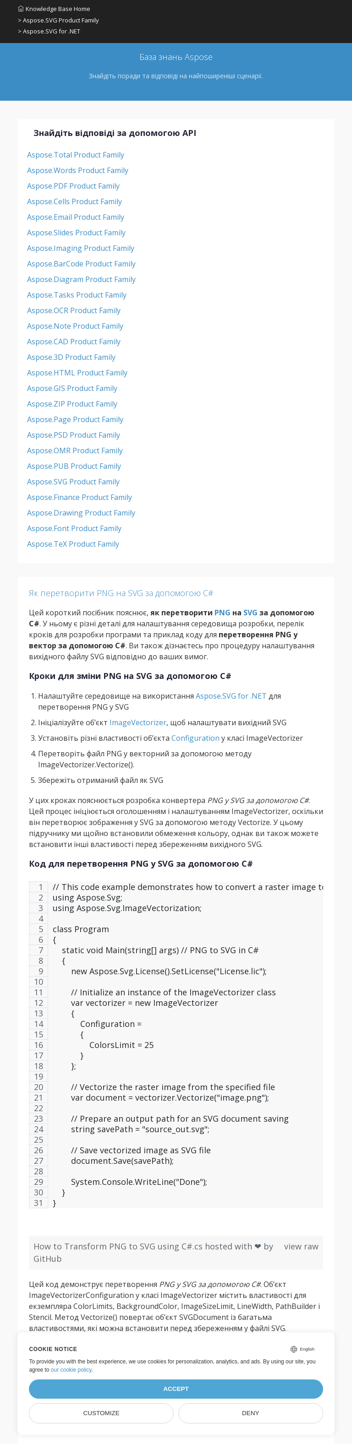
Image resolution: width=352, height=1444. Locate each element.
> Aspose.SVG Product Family (58, 20)
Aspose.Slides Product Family (76, 233)
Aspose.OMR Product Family (75, 450)
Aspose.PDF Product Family (73, 186)
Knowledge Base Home (54, 9)
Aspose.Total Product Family (75, 155)
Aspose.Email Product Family (75, 217)
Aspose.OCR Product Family (74, 310)
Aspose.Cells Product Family (74, 201)
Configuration (195, 738)
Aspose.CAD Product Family (74, 342)
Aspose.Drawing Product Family (81, 513)
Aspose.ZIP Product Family (72, 404)
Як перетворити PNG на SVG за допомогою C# (121, 592)
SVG (250, 613)
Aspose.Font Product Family (74, 528)
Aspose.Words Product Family (77, 170)
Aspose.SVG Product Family (73, 482)
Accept (176, 1388)
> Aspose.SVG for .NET (49, 31)
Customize (101, 1413)
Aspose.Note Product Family (75, 326)
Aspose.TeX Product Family (73, 544)
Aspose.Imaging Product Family (80, 248)
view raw (301, 1246)
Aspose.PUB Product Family (74, 466)
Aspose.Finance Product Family (79, 497)
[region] (176, 1049)
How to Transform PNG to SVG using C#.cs (119, 1246)
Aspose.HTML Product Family (77, 373)
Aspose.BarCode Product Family (81, 264)
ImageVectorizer (138, 722)
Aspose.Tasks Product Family (76, 295)
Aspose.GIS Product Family (72, 388)
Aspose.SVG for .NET (231, 696)
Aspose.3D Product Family (71, 357)
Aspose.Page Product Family (75, 419)
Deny (250, 1413)
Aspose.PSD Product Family (73, 435)
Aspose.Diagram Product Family (81, 279)
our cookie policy (71, 1370)
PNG (222, 613)
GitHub (47, 1258)
